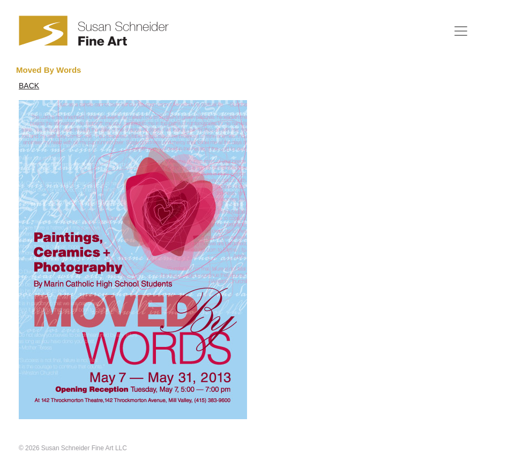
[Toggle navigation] (461, 31)
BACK (29, 85)
